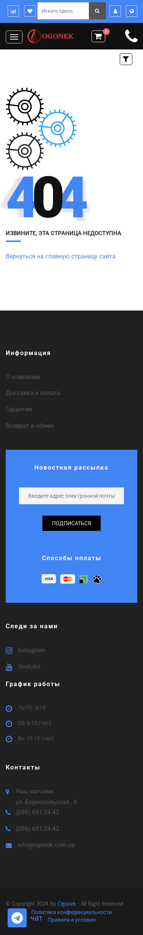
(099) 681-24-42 (37, 812)
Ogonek (67, 903)
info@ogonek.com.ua (46, 845)
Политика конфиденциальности (71, 912)
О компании (23, 377)
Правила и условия (72, 920)
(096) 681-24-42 (37, 828)
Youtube (29, 666)
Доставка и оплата (33, 393)
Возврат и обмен (30, 425)
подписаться (71, 523)
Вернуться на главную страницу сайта (61, 256)
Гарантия (19, 409)
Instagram (31, 650)
